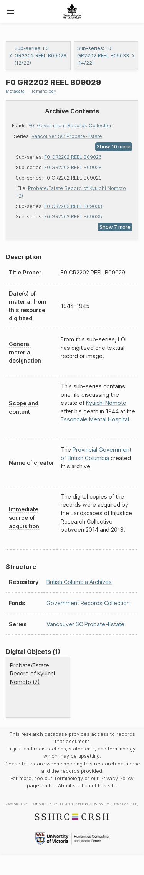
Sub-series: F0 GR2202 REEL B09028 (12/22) (37, 55)
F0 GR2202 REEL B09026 (73, 157)
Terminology (43, 91)
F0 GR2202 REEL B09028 (73, 167)
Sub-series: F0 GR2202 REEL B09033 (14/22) (106, 55)
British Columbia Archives (79, 582)
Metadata (15, 91)
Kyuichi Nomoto (106, 402)
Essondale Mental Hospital (95, 419)
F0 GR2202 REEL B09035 (73, 217)
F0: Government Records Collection (70, 125)
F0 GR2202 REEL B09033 (73, 206)
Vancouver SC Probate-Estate (66, 136)
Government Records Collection (88, 603)
